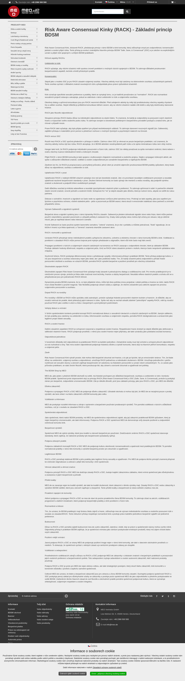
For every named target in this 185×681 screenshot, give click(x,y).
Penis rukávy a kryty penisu (21, 43)
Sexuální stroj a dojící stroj (21, 51)
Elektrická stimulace (18, 80)
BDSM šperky (16, 127)
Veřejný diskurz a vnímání (55, 308)
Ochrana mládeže (73, 617)
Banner (11, 616)
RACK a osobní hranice (54, 324)
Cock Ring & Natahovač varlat (22, 40)
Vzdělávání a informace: (55, 399)
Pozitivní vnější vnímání (55, 537)
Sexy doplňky (16, 130)
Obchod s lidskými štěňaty (21, 98)
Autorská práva (15, 639)
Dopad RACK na (52, 292)
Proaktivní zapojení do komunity (58, 493)
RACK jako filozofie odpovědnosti (59, 113)
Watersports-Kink (17, 87)
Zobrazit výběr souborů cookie (72, 673)
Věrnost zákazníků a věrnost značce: (60, 467)
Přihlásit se (152, 2)
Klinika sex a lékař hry (19, 94)
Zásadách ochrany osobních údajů (107, 667)
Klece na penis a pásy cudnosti (22, 69)
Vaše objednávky (44, 609)
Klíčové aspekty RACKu (55, 58)
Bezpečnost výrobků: (53, 428)
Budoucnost (50, 522)
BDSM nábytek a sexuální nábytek (23, 76)
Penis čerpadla (16, 47)
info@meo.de (112, 625)
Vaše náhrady (43, 613)
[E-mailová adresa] (21, 149)
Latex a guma (16, 109)
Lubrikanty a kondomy (19, 36)
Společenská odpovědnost (56, 412)
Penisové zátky (16, 105)
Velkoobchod (14, 619)
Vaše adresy (42, 616)
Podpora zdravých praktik (55, 441)
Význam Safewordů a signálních (58, 209)
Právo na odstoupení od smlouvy (18, 631)
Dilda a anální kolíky (18, 29)
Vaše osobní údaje (45, 619)
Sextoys (13, 33)
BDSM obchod (14, 613)
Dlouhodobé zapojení (54, 266)
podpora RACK (56, 543)
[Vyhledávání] (127, 11)
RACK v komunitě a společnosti (58, 233)
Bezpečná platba (15, 626)
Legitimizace (50, 454)
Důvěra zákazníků (52, 386)
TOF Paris (14, 119)
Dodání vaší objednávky (18, 636)
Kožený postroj (16, 116)
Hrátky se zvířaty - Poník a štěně (23, 101)
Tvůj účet (41, 604)
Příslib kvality (50, 480)
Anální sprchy (16, 72)
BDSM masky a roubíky (19, 65)
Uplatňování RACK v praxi (56, 173)
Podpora (48, 566)
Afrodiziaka (15, 112)
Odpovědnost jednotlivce (55, 337)
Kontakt (98, 2)
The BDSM (49, 371)
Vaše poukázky (43, 623)
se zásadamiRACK (60, 514)
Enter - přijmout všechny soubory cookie (108, 673)
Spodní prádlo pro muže (20, 123)
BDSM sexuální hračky (19, 90)
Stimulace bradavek (18, 58)
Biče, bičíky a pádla (18, 83)
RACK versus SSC (52, 136)
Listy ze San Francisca (19, 134)
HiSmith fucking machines (20, 54)
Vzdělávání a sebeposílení (56, 550)
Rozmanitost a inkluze (54, 506)
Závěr (47, 352)
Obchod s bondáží (17, 61)
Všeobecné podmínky (17, 623)
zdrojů (72, 556)
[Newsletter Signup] (35, 149)
